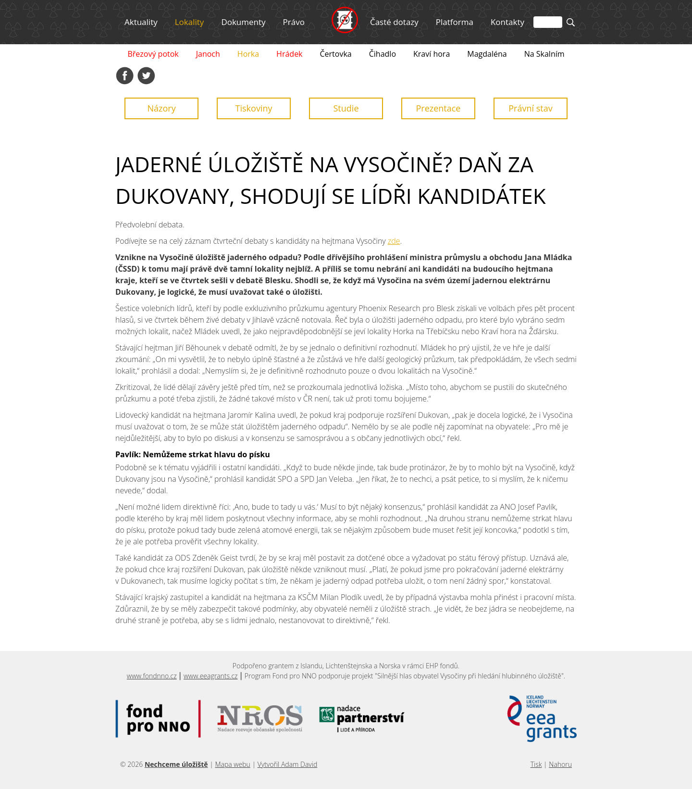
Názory (161, 108)
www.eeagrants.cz (211, 675)
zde (394, 241)
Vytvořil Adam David (288, 764)
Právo (294, 21)
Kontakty (507, 21)
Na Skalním (544, 54)
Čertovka (336, 54)
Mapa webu (232, 764)
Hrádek (289, 54)
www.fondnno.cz (152, 675)
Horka (248, 54)
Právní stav (530, 108)
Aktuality (141, 21)
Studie (346, 108)
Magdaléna (487, 54)
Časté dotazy (394, 21)
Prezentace (438, 108)
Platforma (454, 21)
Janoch (208, 54)
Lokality (189, 21)
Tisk (536, 764)
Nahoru (560, 764)
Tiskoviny (253, 108)
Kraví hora (431, 54)
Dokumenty (243, 21)
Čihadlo (382, 54)
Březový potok (152, 54)
